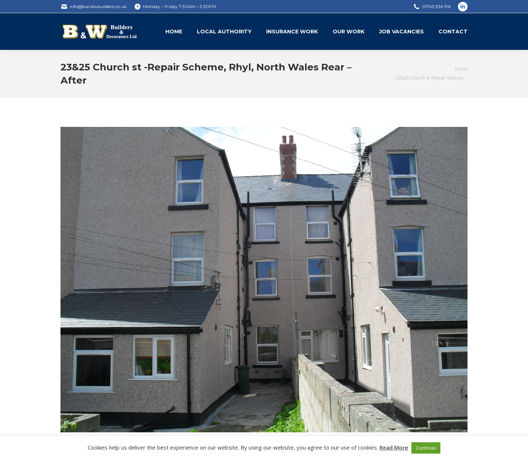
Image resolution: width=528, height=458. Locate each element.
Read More (394, 447)
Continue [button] (426, 447)
